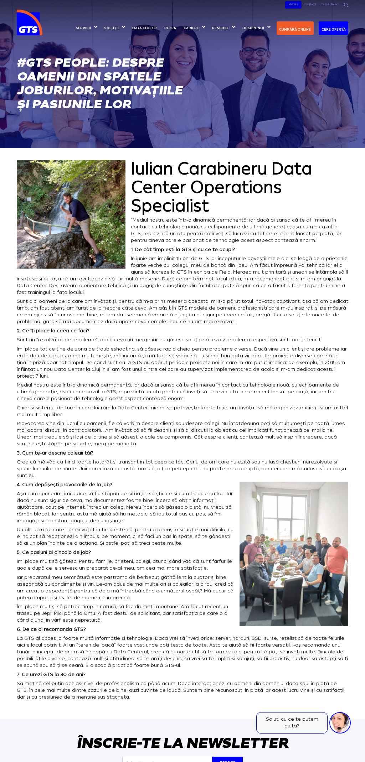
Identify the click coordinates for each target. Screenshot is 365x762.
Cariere (191, 28)
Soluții (111, 28)
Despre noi (253, 28)
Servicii (83, 28)
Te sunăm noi (330, 4)
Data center (144, 28)
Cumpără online (295, 29)
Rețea (170, 28)
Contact (310, 4)
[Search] (346, 5)
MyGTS (293, 4)
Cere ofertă (334, 29)
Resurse (220, 28)
